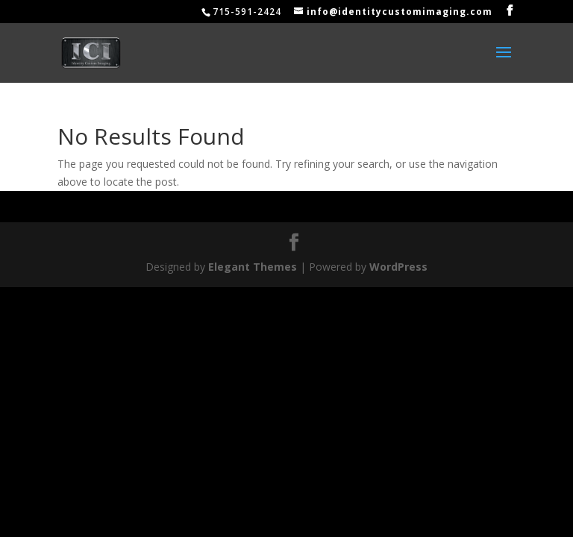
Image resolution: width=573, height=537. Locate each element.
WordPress (398, 267)
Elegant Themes (252, 267)
